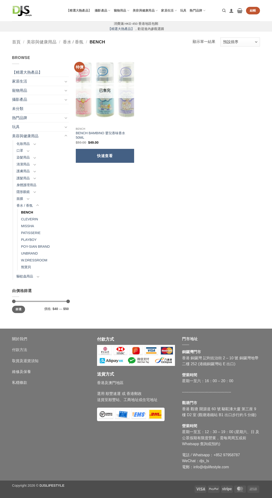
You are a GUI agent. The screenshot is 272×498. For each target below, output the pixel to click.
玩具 (183, 10)
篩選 (18, 309)
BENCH (27, 212)
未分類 (17, 109)
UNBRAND (29, 253)
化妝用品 (23, 144)
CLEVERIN (29, 219)
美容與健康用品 (145, 10)
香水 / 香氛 (73, 41)
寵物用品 (121, 10)
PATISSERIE (31, 233)
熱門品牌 (197, 10)
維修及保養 (21, 372)
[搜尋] (224, 10)
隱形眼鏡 (23, 192)
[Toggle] (66, 81)
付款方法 (19, 350)
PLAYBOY (29, 240)
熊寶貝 (26, 267)
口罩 (20, 150)
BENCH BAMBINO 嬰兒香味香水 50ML (100, 135)
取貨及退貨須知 (25, 361)
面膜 (20, 199)
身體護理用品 (26, 185)
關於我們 (19, 339)
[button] (231, 10)
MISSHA (27, 226)
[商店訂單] (240, 42)
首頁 (16, 41)
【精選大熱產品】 (78, 10)
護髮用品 (23, 178)
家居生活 (169, 10)
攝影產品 (102, 10)
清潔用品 (23, 164)
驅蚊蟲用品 (25, 276)
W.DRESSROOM (34, 260)
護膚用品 (23, 171)
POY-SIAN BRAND (35, 246)
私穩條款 (19, 383)
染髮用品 (23, 157)
